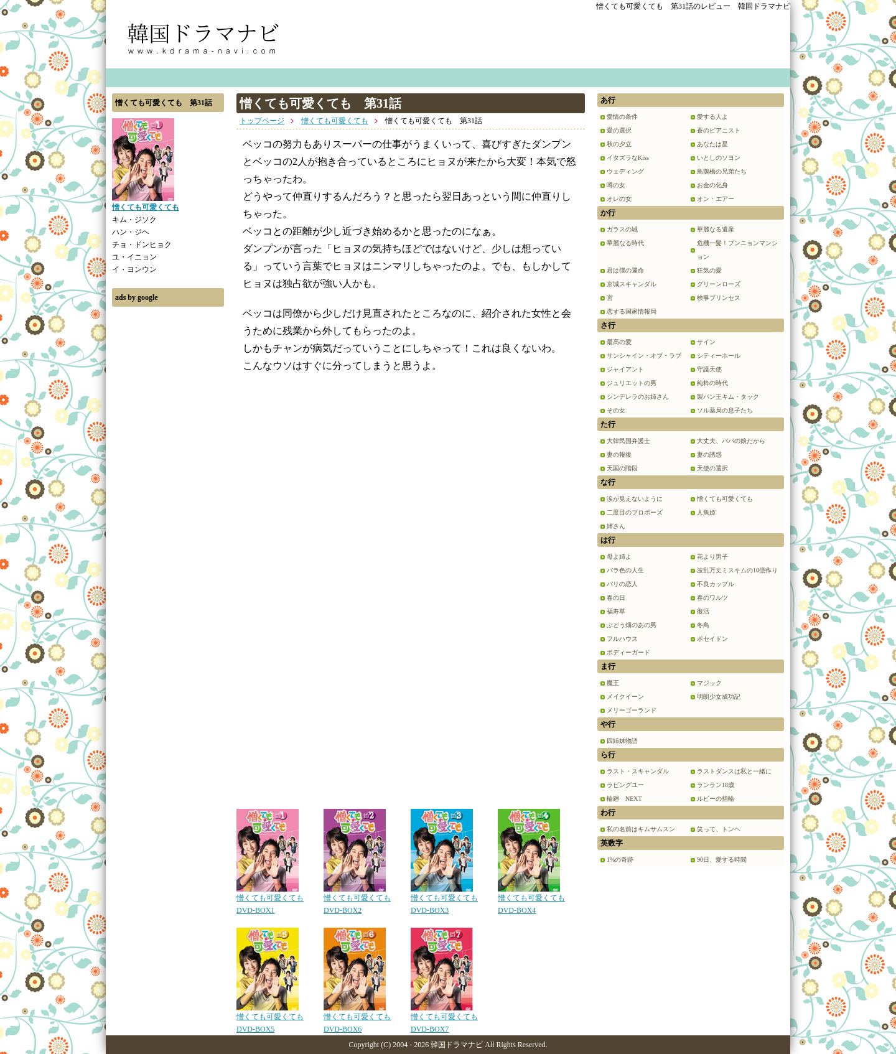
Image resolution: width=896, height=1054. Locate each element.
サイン (706, 341)
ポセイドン (712, 638)
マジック (709, 682)
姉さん (616, 526)
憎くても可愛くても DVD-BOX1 (270, 900)
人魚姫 (706, 512)
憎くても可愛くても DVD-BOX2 (357, 900)
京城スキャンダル (631, 284)
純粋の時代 (712, 383)
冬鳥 (703, 625)
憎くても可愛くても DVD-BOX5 (270, 1018)
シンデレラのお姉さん (638, 396)
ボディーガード (628, 652)
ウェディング (625, 171)
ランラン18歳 (715, 784)
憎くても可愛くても (334, 120)
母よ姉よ (619, 556)
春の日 (616, 597)
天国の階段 (622, 468)
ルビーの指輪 (715, 798)
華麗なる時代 (625, 243)
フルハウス (622, 638)
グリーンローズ (718, 284)
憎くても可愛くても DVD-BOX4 (531, 900)
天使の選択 (712, 468)
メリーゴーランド (631, 710)
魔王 (613, 682)
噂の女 (616, 185)
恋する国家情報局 (631, 311)
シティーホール (718, 355)
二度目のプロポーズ (635, 512)
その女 (616, 410)
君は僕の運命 (625, 270)
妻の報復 (619, 454)
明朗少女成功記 (718, 696)
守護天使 (709, 369)
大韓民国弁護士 (628, 440)
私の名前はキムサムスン (641, 829)
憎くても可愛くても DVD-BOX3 (444, 900)
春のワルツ (712, 597)
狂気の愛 (709, 270)
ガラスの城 (622, 229)
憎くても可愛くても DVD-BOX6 (357, 1018)
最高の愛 (619, 341)
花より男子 (712, 556)
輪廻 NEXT (624, 798)
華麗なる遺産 (715, 229)
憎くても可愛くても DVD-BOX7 (444, 1018)
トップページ (262, 120)
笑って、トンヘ (718, 829)
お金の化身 (712, 185)
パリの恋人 (622, 584)
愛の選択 (619, 130)
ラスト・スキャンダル (638, 771)
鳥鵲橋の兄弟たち (722, 171)
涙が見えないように (635, 498)
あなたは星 (712, 144)
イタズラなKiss (628, 157)
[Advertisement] (168, 499)
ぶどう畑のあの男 (631, 625)
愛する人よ (712, 116)
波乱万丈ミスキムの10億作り (737, 570)
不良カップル (715, 584)
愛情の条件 (622, 116)
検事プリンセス (718, 297)
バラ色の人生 (625, 570)
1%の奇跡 (620, 859)
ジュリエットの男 (631, 383)
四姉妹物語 (622, 740)
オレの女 (619, 198)
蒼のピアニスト (718, 130)
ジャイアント (625, 369)
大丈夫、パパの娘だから (731, 440)
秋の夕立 (619, 144)
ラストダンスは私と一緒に (734, 771)
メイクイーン (625, 696)
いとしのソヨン (718, 157)
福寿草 (616, 611)
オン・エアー (715, 198)
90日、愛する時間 (722, 859)
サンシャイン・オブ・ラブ (644, 355)
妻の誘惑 (709, 454)
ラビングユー (625, 784)
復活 (703, 611)
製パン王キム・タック (728, 396)
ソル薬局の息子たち (725, 410)
